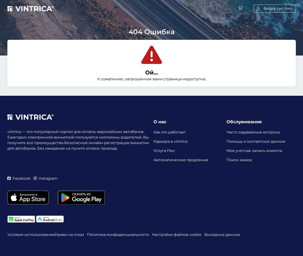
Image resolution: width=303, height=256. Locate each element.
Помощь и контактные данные (255, 141)
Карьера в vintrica (170, 141)
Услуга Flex (164, 150)
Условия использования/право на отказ (45, 234)
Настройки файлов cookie (177, 234)
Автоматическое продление (180, 160)
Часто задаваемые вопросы (253, 132)
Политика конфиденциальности (118, 234)
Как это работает (169, 132)
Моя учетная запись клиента (254, 150)
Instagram (46, 178)
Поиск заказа (239, 160)
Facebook (19, 178)
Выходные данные (222, 234)
